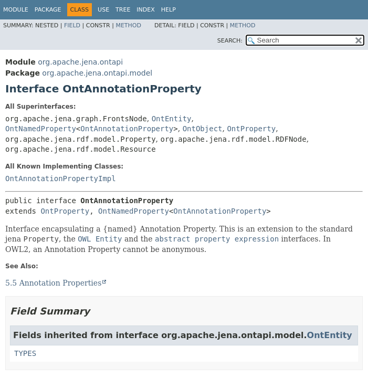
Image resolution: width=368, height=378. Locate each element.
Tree (122, 9)
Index (145, 9)
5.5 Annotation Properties (53, 283)
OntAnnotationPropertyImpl (60, 178)
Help (168, 9)
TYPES (25, 353)
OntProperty (251, 128)
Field (72, 25)
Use (103, 9)
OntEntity (172, 118)
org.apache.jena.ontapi (80, 62)
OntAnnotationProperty (126, 128)
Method (128, 25)
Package (48, 9)
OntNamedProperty (40, 128)
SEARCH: (230, 40)
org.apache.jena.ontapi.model (97, 73)
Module (15, 9)
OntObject (203, 128)
